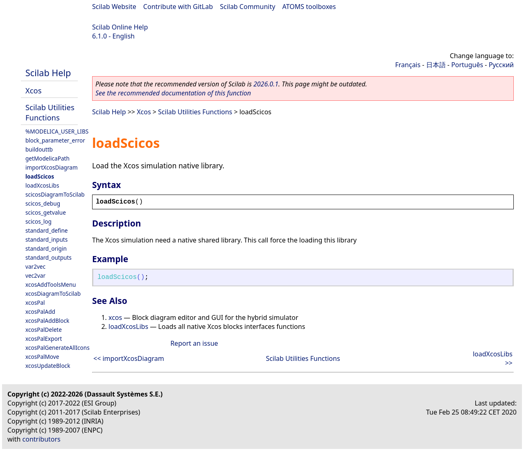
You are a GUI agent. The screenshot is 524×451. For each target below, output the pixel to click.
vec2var (35, 275)
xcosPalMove (42, 356)
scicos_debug (42, 203)
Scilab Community (247, 6)
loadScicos (39, 176)
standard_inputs (46, 239)
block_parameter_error (55, 140)
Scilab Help (48, 73)
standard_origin (46, 248)
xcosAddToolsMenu (50, 284)
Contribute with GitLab (178, 6)
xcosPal (35, 302)
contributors (42, 439)
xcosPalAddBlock (47, 320)
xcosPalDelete (43, 329)
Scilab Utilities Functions (50, 112)
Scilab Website (114, 6)
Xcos (33, 90)
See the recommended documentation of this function (173, 92)
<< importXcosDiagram (128, 358)
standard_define (46, 230)
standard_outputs (48, 257)
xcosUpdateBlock (47, 365)
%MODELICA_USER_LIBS (56, 131)
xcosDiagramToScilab (53, 293)
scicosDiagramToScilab (55, 194)
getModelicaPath (47, 158)
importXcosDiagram (51, 167)
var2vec (35, 266)
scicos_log (38, 221)
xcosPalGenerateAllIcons (57, 347)
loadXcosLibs (42, 185)
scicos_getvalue (45, 212)
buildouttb (39, 149)
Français (407, 64)
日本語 (436, 64)
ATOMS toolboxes (309, 6)
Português (467, 64)
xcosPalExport (43, 338)
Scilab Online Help (120, 27)
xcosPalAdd (40, 311)
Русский (501, 64)
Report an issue (194, 343)
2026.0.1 (265, 83)
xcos (115, 317)
